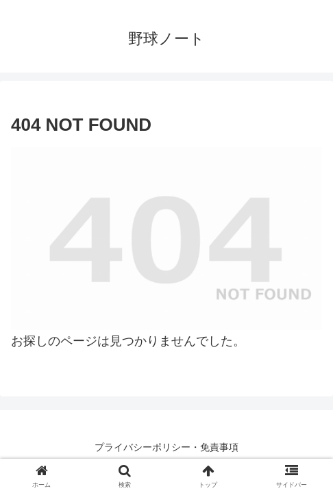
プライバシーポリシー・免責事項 (166, 447)
